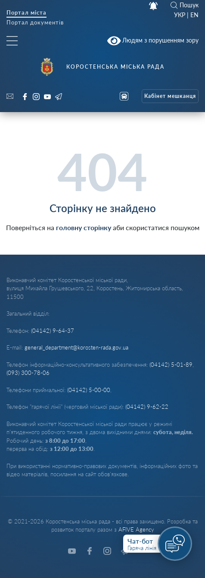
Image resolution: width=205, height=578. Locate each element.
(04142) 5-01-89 (171, 364)
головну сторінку (83, 227)
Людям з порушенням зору (153, 41)
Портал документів (35, 23)
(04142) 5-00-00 (88, 389)
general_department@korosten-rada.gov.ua (76, 347)
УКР (179, 15)
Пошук (185, 5)
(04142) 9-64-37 (52, 330)
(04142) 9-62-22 (146, 406)
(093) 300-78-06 (28, 372)
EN (194, 15)
